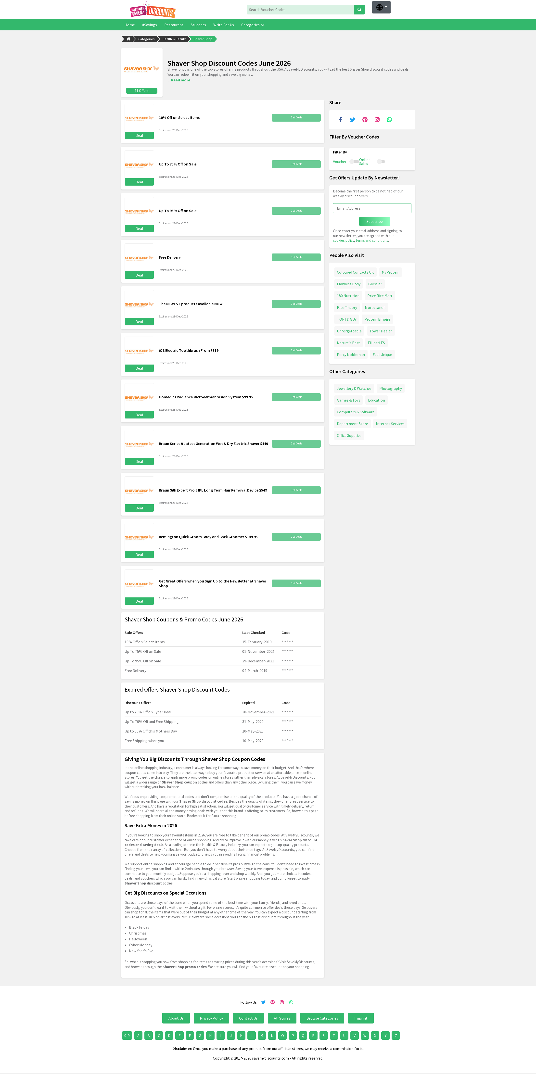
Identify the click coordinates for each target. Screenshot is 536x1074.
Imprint (361, 1016)
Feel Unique (382, 352)
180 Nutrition (348, 293)
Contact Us (248, 1016)
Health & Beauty (174, 39)
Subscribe (375, 219)
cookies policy (343, 239)
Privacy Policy (211, 1016)
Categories (252, 24)
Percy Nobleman (351, 352)
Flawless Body (348, 282)
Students (198, 24)
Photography (390, 386)
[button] (381, 7)
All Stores (282, 1016)
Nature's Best (348, 341)
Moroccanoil (375, 305)
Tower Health (381, 329)
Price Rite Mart (380, 293)
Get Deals (296, 116)
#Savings (149, 24)
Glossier (375, 282)
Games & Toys (348, 398)
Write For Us (223, 24)
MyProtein (390, 270)
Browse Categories (322, 1016)
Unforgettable (349, 329)
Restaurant (173, 24)
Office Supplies (349, 433)
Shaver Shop (203, 39)
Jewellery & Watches (354, 386)
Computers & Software (355, 410)
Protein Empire (377, 317)
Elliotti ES (376, 341)
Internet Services (390, 421)
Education (376, 398)
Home (130, 24)
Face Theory (347, 305)
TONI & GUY (347, 317)
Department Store (352, 421)
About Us (176, 1016)
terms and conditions (372, 239)
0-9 (127, 1033)
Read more (180, 78)
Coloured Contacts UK (355, 270)
